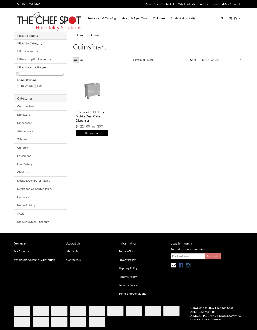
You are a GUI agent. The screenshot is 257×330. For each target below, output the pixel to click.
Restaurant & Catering (101, 18)
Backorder (91, 133)
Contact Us (168, 4)
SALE (20, 213)
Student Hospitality (183, 18)
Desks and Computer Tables (35, 188)
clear (39, 85)
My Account (21, 251)
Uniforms (23, 147)
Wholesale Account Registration (198, 4)
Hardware (23, 197)
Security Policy (127, 285)
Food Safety (24, 164)
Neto (218, 319)
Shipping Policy (127, 268)
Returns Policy (127, 276)
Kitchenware (25, 131)
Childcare (159, 18)
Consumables (25, 106)
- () (234, 18)
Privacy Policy (127, 259)
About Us (152, 4)
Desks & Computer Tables (33, 180)
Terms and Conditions (132, 293)
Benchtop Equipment (35, 59)
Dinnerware (24, 122)
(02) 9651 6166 (28, 4)
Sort (193, 60)
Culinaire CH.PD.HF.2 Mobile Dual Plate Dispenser (90, 116)
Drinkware (23, 114)
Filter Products (27, 35)
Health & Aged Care (134, 18)
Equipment (29, 51)
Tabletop (23, 139)
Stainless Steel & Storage (33, 221)
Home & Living (26, 205)
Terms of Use (126, 251)
